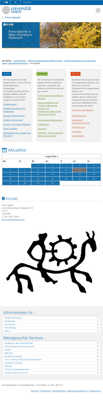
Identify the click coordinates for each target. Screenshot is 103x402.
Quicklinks (27, 2)
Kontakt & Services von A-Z (16, 373)
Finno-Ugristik (12, 17)
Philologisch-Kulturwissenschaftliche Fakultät (45, 61)
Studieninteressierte (13, 318)
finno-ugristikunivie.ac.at (13, 219)
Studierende (10, 321)
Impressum (45, 391)
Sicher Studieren (10, 128)
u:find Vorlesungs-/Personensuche (19, 346)
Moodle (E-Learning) (13, 356)
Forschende (10, 324)
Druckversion (95, 391)
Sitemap (35, 391)
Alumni (7, 331)
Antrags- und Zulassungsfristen (16, 124)
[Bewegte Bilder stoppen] (12, 24)
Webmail (8, 366)
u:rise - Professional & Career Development (23, 359)
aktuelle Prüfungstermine (14, 116)
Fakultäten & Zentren (14, 363)
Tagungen (42, 129)
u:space (8, 350)
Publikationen (44, 124)
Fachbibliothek (78, 136)
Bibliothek (9, 353)
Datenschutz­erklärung (77, 391)
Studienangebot (10, 104)
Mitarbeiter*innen (79, 116)
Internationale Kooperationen (50, 120)
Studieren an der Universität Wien (19, 343)
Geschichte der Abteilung (82, 110)
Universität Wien (20, 61)
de (5, 2)
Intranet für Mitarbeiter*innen (17, 369)
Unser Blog (76, 131)
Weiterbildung (10, 328)
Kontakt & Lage (78, 127)
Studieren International (13, 120)
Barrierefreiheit (59, 391)
